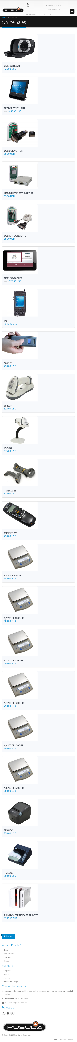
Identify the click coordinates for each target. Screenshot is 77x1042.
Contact (6, 961)
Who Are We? (9, 954)
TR (50, 14)
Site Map (62, 1039)
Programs (7, 971)
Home (4, 17)
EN (45, 14)
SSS (55, 1039)
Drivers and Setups (11, 982)
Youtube (12, 1013)
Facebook (4, 1013)
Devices (7, 974)
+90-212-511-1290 (53, 5)
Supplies (7, 978)
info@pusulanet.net (19, 1003)
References (8, 957)
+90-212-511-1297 (53, 10)
